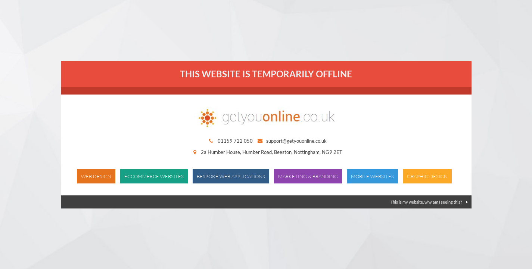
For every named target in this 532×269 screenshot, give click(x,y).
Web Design (96, 176)
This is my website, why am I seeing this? (429, 202)
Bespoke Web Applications (231, 176)
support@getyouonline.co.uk (296, 141)
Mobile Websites (372, 176)
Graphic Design (427, 176)
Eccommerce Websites (154, 176)
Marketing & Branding (308, 176)
